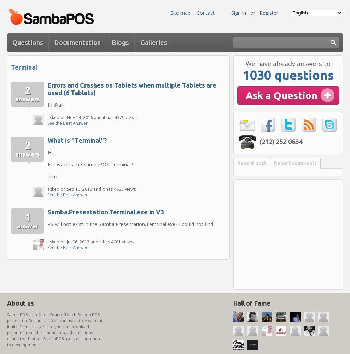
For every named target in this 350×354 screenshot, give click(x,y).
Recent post (251, 163)
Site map (180, 13)
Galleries (153, 42)
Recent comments (295, 163)
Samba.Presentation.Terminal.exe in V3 (106, 212)
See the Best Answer (67, 123)
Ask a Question (281, 95)
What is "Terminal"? (77, 140)
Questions (27, 42)
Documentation (77, 42)
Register (268, 13)
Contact (206, 13)
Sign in (238, 13)
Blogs (120, 42)
